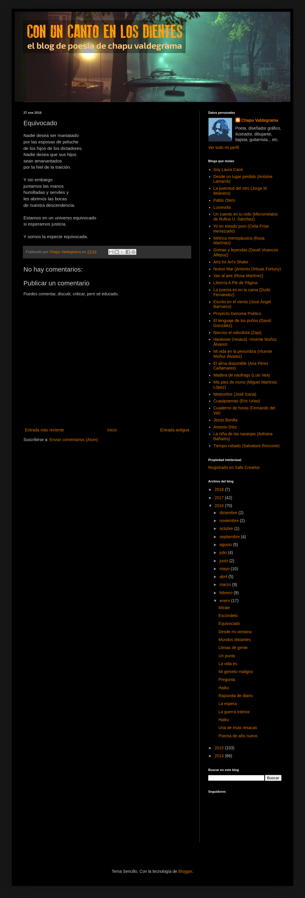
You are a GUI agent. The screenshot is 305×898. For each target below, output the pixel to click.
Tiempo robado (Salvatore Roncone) (247, 445)
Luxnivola (222, 207)
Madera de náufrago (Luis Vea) (242, 375)
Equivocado (229, 623)
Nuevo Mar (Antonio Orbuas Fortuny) (247, 269)
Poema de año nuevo (237, 735)
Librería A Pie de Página (235, 282)
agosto (226, 544)
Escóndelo (228, 615)
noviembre (229, 520)
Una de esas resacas (237, 727)
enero (225, 600)
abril (223, 576)
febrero (226, 592)
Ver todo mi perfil (223, 147)
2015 (220, 747)
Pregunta (226, 679)
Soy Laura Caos (228, 169)
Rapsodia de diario (235, 695)
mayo (225, 568)
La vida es (227, 663)
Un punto (226, 655)
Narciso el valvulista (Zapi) (238, 332)
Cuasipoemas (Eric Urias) (237, 401)
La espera (227, 703)
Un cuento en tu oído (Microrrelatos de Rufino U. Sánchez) (246, 216)
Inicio (112, 430)
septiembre (230, 536)
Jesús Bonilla (226, 420)
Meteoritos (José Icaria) (235, 394)
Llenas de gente (233, 647)
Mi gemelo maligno (235, 671)
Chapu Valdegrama (259, 120)
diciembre (228, 512)
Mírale (224, 607)
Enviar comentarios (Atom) (74, 439)
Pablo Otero (224, 200)
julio (223, 552)
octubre (226, 528)
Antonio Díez (225, 427)
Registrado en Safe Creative (234, 467)
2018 (220, 489)
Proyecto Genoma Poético (237, 313)
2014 (220, 755)
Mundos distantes (234, 639)
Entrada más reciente (44, 430)
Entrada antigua (174, 430)
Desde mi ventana (235, 631)
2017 (220, 497)
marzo (225, 584)
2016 (220, 505)
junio (224, 560)
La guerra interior (234, 711)
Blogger (185, 871)
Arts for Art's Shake (231, 262)
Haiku (223, 687)
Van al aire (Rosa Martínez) (238, 275)
